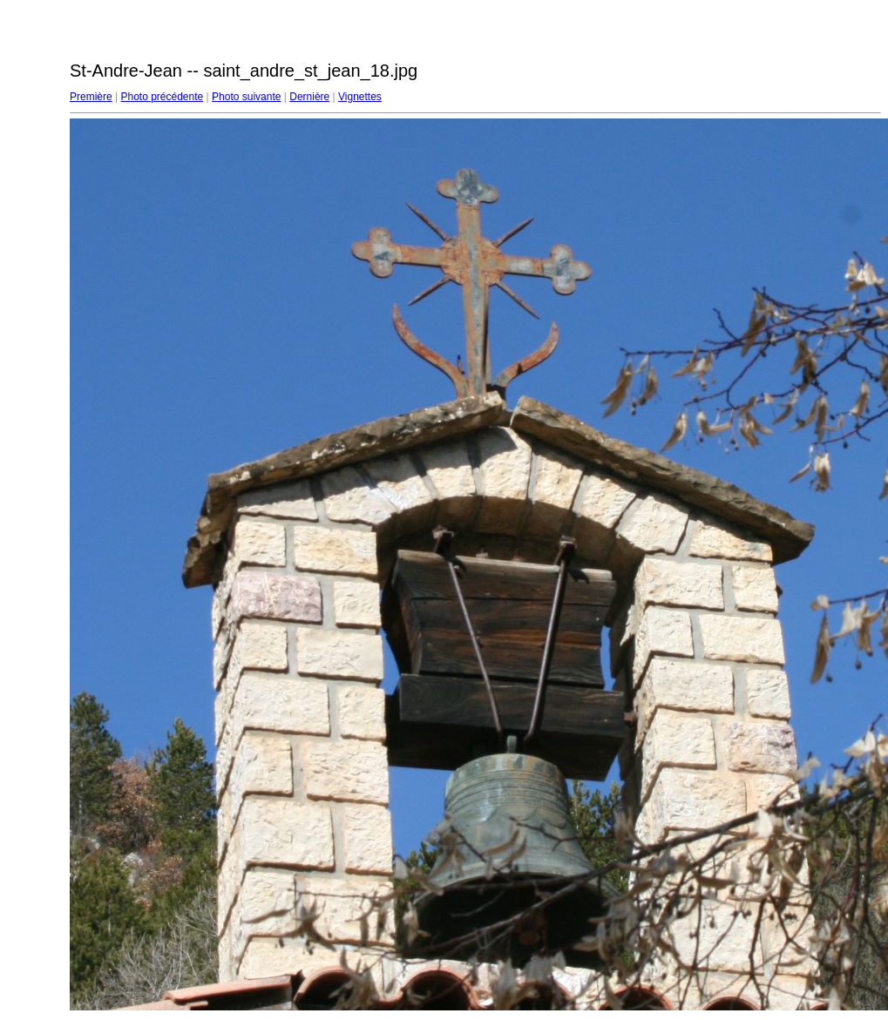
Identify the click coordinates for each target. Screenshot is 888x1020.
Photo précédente (161, 97)
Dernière (309, 97)
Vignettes (360, 97)
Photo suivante (246, 97)
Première (91, 97)
